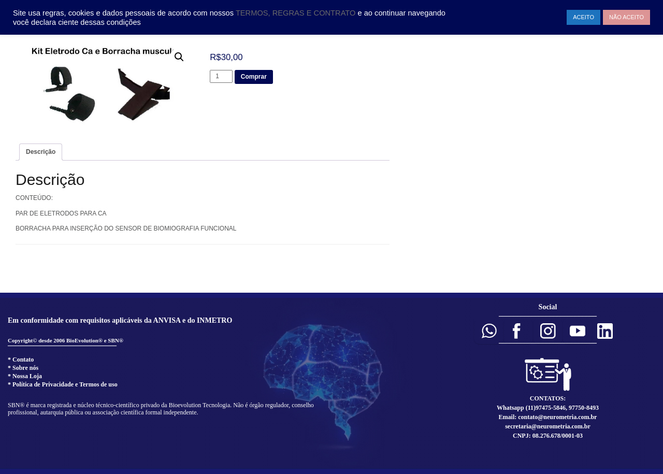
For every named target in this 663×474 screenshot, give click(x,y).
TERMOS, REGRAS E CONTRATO (297, 13)
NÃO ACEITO (626, 17)
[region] (331, 383)
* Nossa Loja (25, 376)
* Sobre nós (23, 367)
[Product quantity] (221, 76)
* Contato (21, 359)
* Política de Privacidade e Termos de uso (63, 384)
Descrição (40, 151)
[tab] (40, 152)
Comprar (254, 76)
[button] (488, 331)
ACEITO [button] (583, 17)
